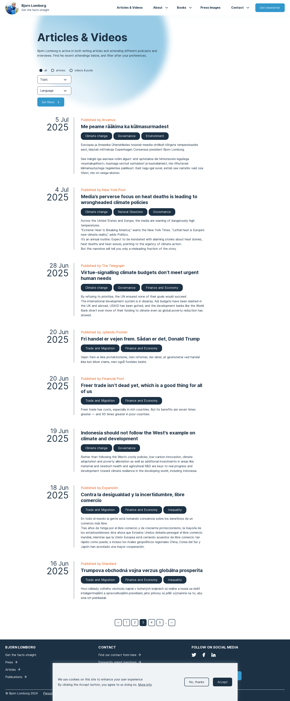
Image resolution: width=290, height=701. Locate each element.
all (45, 70)
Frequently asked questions (117, 662)
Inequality (175, 510)
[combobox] (54, 79)
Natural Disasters (130, 212)
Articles (60, 70)
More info (145, 688)
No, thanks (196, 685)
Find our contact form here (117, 655)
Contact (237, 7)
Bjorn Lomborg (33, 6)
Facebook (203, 655)
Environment (155, 136)
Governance (126, 136)
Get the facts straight (35, 9)
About (157, 7)
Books (181, 7)
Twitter (194, 655)
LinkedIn (213, 655)
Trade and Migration (100, 348)
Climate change (96, 136)
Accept (222, 685)
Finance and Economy (162, 288)
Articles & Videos (130, 7)
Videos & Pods (83, 70)
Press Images (210, 7)
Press (9, 662)
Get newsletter (270, 7)
